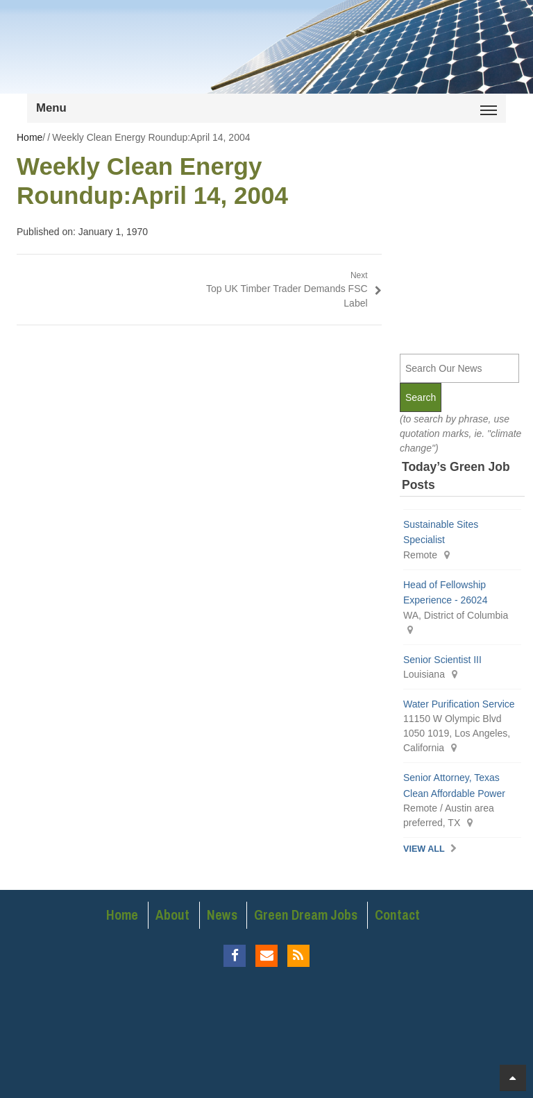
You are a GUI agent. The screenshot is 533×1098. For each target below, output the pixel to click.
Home (122, 915)
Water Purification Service (459, 704)
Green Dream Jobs (305, 915)
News (222, 915)
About (172, 915)
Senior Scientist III (442, 659)
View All (424, 849)
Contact (397, 915)
